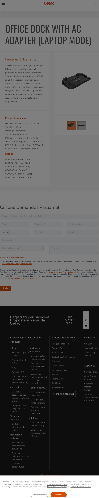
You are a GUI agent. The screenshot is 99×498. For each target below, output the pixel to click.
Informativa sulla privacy (57, 495)
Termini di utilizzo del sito (81, 495)
